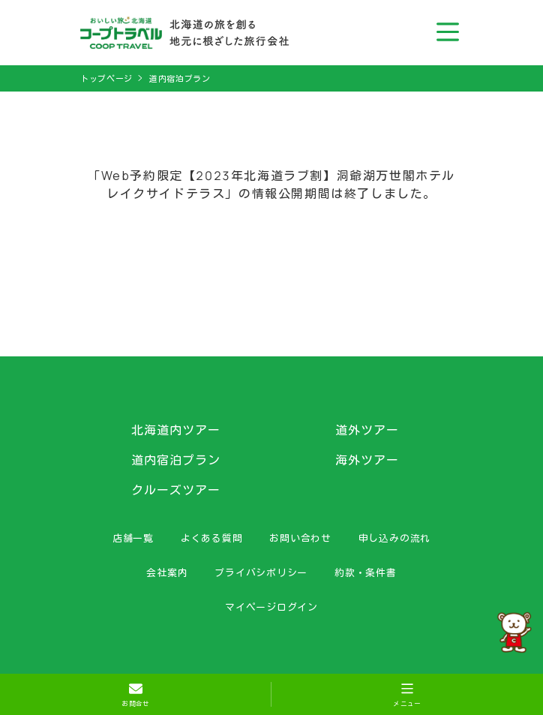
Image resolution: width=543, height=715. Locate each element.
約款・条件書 (365, 572)
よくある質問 (212, 538)
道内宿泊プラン (180, 78)
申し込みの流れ (394, 538)
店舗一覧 (133, 538)
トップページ (106, 78)
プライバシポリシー (261, 572)
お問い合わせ (300, 538)
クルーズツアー (175, 490)
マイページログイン (271, 607)
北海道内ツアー (175, 430)
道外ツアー (367, 430)
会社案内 (167, 572)
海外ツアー (367, 460)
